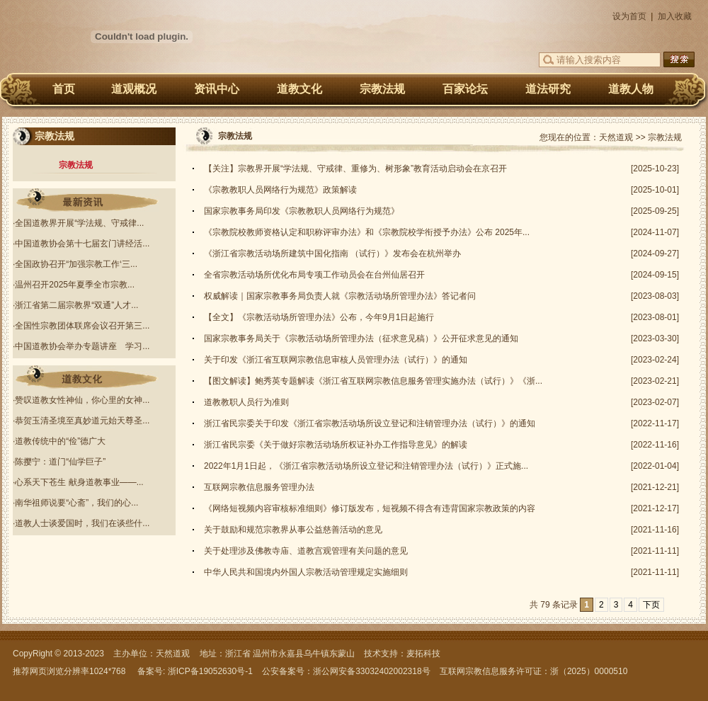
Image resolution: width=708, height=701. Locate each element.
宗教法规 (382, 89)
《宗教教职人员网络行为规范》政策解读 (280, 190)
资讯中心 (216, 89)
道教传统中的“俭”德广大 (60, 441)
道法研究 (548, 89)
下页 (651, 605)
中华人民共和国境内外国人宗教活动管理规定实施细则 (306, 572)
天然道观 (616, 137)
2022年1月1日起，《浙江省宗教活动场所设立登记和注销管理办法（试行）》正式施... (366, 466)
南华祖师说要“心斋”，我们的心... (76, 503)
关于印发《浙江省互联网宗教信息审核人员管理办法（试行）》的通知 (335, 360)
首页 (63, 89)
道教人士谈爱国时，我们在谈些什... (82, 523)
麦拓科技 (423, 654)
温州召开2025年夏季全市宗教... (75, 285)
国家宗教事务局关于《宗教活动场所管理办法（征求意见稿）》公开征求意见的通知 (361, 338)
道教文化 (299, 89)
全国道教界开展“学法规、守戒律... (79, 223)
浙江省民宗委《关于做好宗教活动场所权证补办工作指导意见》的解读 (335, 445)
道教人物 (630, 89)
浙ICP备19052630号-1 (210, 671)
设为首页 (629, 16)
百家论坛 (465, 89)
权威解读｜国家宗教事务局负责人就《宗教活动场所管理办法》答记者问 (340, 296)
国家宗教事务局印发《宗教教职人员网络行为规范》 (301, 211)
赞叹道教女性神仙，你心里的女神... (82, 400)
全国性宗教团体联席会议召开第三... (82, 326)
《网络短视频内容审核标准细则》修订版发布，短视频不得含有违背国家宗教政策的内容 (369, 508)
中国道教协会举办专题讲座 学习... (82, 346)
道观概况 (133, 89)
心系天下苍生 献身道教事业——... (79, 482)
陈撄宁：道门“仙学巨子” (60, 462)
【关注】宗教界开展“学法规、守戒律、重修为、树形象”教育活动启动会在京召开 (355, 168)
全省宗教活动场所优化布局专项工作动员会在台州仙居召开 (314, 275)
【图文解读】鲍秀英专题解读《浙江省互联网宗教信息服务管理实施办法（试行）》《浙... (373, 381)
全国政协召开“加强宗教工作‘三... (76, 264)
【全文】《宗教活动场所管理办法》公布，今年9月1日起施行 (319, 317)
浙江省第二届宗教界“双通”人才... (76, 305)
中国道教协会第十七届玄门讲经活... (82, 244)
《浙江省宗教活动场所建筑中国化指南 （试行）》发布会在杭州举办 (332, 253)
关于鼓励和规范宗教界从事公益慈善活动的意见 (293, 530)
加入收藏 (675, 16)
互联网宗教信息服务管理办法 (259, 487)
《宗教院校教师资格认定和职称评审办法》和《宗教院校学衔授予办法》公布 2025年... (367, 232)
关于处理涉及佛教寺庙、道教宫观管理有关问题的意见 (306, 551)
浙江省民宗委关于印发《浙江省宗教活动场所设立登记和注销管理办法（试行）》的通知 (369, 423)
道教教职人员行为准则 (246, 402)
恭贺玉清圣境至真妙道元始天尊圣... (82, 421)
